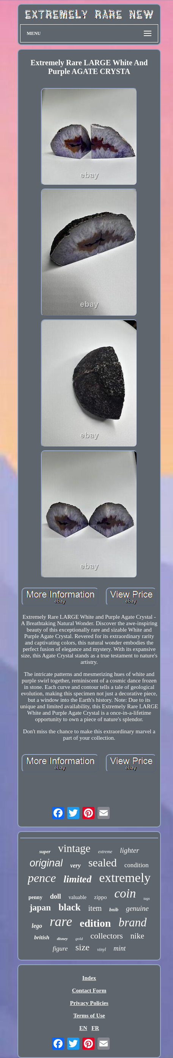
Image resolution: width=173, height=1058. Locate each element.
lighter (129, 850)
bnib (113, 909)
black (69, 907)
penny (35, 897)
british (41, 937)
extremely (125, 878)
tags (146, 898)
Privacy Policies (89, 1003)
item (95, 908)
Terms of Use (89, 1015)
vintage (74, 848)
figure (60, 948)
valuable (77, 897)
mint (119, 948)
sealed (102, 862)
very (75, 865)
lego (36, 926)
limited (77, 879)
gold (79, 938)
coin (125, 893)
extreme (105, 851)
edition (95, 923)
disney (62, 938)
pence (42, 878)
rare (61, 921)
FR (95, 1028)
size (82, 947)
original (46, 863)
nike (137, 935)
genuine (137, 908)
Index (89, 978)
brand (132, 922)
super (44, 851)
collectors (106, 935)
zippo (100, 897)
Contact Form (89, 990)
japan (40, 907)
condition (136, 865)
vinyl (101, 949)
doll (55, 896)
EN (83, 1028)
